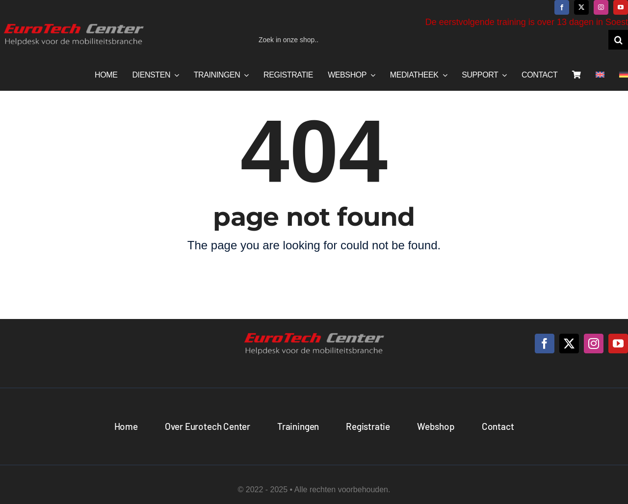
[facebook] (561, 7)
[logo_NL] (73, 24)
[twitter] (581, 7)
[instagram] (601, 7)
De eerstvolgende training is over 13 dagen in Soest (526, 22)
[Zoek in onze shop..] (429, 40)
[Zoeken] (618, 40)
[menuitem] (600, 75)
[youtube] (620, 7)
